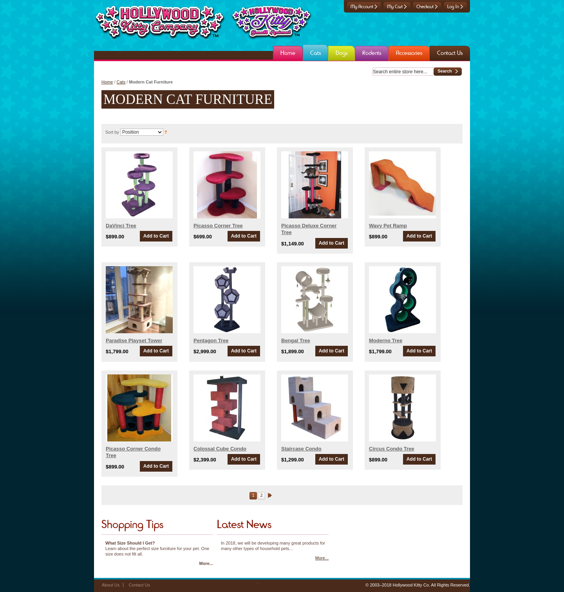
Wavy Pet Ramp (388, 226)
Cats (121, 82)
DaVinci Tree (121, 226)
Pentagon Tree (211, 340)
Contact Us (139, 585)
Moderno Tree (385, 340)
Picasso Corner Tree (218, 226)
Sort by (112, 132)
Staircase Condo (301, 449)
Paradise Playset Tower (134, 340)
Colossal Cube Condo (219, 449)
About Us (110, 585)
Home (107, 82)
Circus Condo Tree (391, 449)
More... (206, 563)
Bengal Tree (295, 340)
